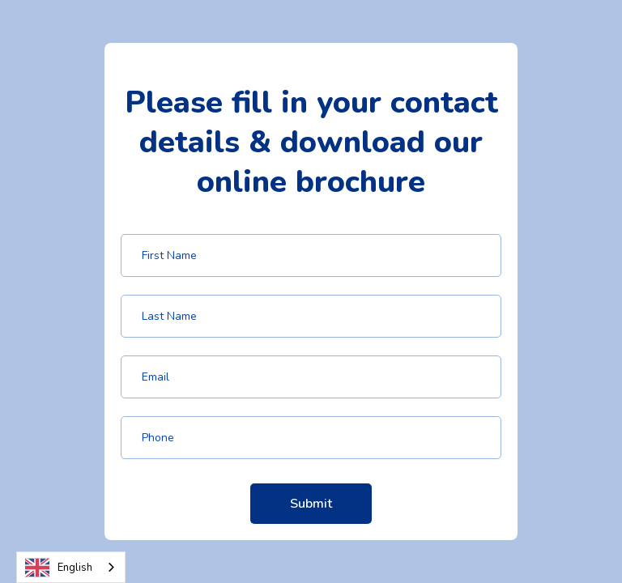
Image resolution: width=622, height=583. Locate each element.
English (58, 567)
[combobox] (71, 567)
